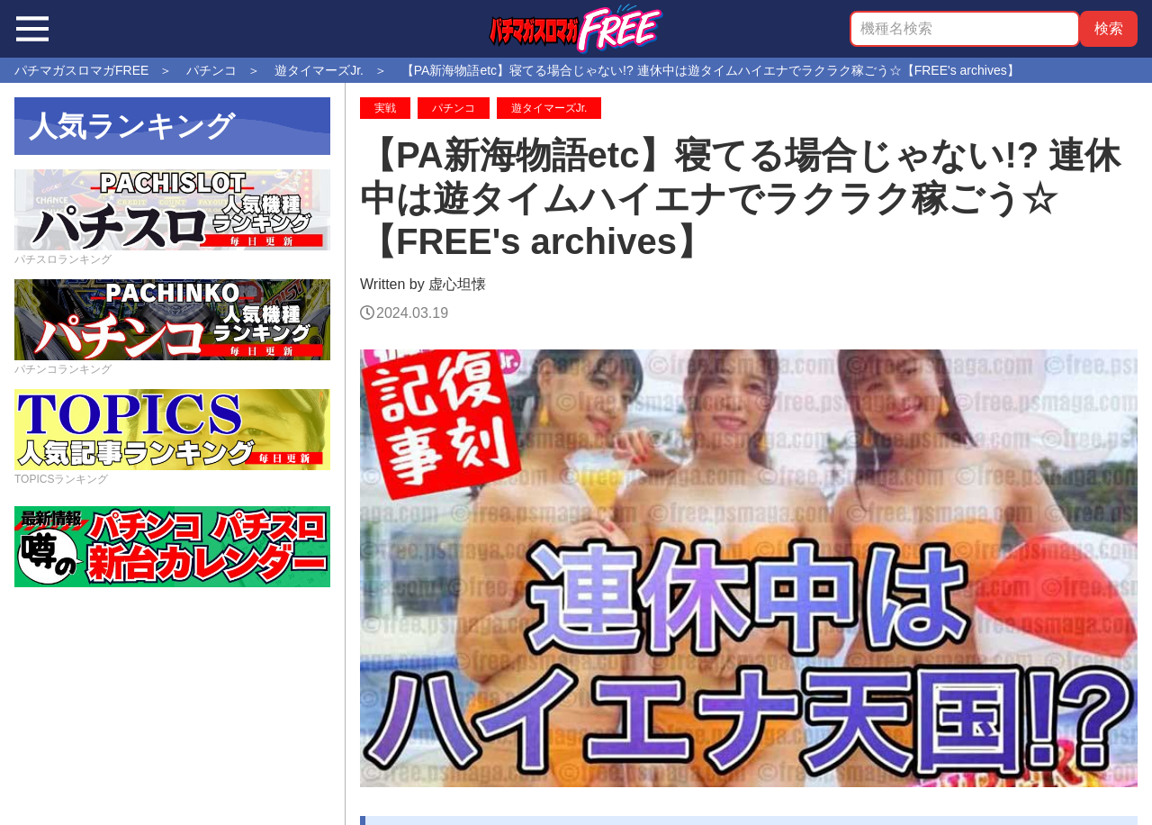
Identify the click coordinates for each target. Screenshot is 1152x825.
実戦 (385, 108)
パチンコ (453, 108)
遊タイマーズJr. (549, 108)
